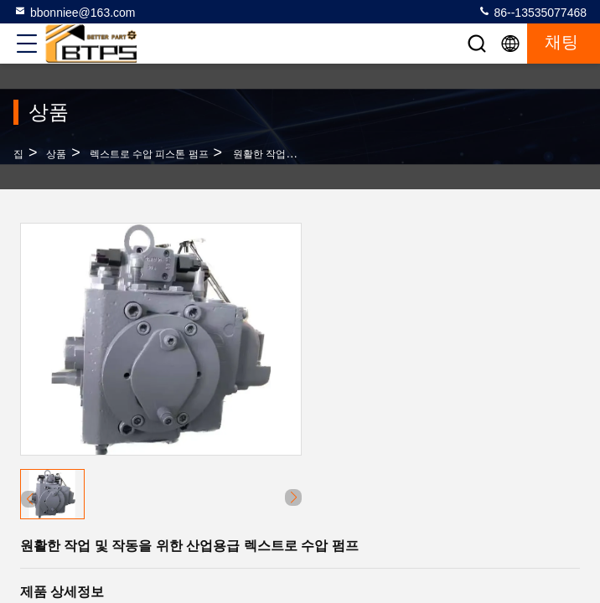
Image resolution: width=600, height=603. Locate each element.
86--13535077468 (532, 11)
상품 (56, 154)
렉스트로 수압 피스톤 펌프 (149, 154)
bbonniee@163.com (74, 11)
